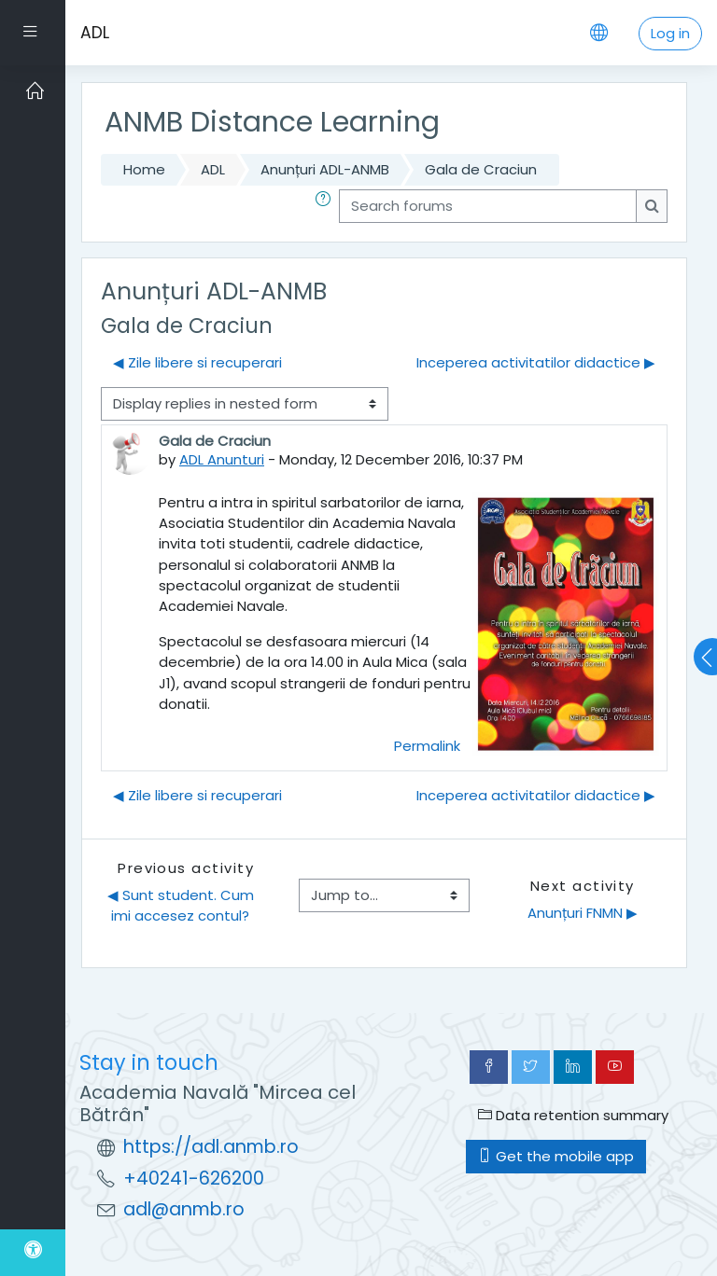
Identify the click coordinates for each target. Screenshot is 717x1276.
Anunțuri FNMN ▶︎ (582, 912)
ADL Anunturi (221, 459)
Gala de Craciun (481, 169)
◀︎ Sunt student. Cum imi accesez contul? (182, 905)
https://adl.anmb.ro (211, 1146)
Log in (670, 33)
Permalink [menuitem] (427, 746)
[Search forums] (488, 206)
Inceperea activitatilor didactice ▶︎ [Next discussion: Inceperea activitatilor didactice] (535, 362)
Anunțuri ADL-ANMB (324, 169)
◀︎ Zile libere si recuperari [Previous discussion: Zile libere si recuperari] (197, 362)
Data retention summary (573, 1115)
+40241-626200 (193, 1178)
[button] (327, 206)
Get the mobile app (556, 1156)
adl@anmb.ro (184, 1209)
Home (144, 169)
